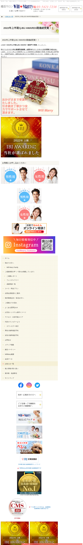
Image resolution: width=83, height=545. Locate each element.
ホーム (68, 70)
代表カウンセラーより (73, 146)
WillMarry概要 (71, 180)
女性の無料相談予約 (73, 161)
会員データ (70, 184)
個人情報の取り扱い (73, 194)
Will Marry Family (74, 79)
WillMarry (27, 541)
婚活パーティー (71, 175)
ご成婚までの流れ (72, 122)
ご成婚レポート (73, 92)
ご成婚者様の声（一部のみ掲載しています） (73, 86)
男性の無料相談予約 (73, 156)
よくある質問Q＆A (72, 127)
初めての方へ (70, 75)
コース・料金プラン (73, 104)
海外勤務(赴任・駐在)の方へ (73, 117)
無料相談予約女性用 (76, 8)
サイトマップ (70, 203)
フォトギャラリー (74, 96)
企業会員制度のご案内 (73, 110)
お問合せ (69, 165)
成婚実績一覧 (72, 100)
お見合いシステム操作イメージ (73, 133)
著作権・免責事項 (72, 199)
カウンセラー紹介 (74, 151)
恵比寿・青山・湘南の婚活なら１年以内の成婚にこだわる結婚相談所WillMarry (22, 1)
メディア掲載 (70, 170)
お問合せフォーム (69, 533)
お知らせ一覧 (70, 189)
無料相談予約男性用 (64, 8)
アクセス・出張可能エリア (73, 139)
